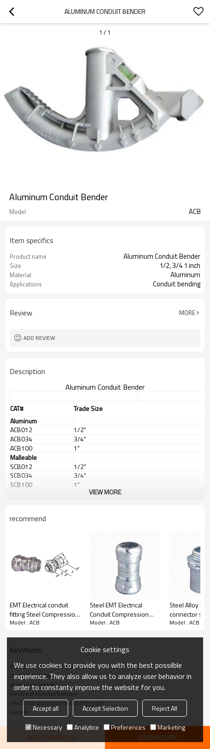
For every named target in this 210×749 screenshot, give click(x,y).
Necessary (43, 727)
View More (105, 492)
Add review (39, 337)
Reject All (164, 708)
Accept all (45, 708)
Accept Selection (105, 708)
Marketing (167, 727)
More (187, 312)
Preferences (125, 727)
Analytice (83, 727)
